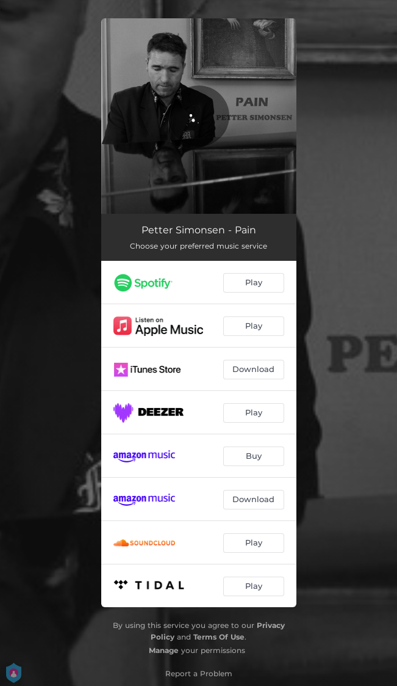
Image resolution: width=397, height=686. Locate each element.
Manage (164, 650)
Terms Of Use (219, 636)
